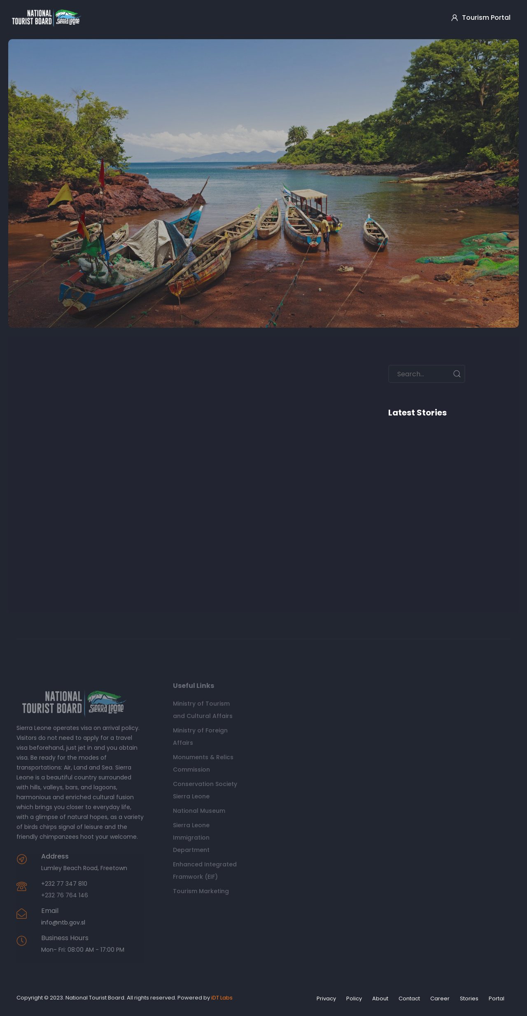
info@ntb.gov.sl (63, 922)
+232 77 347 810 (64, 884)
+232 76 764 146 (64, 895)
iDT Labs (222, 998)
